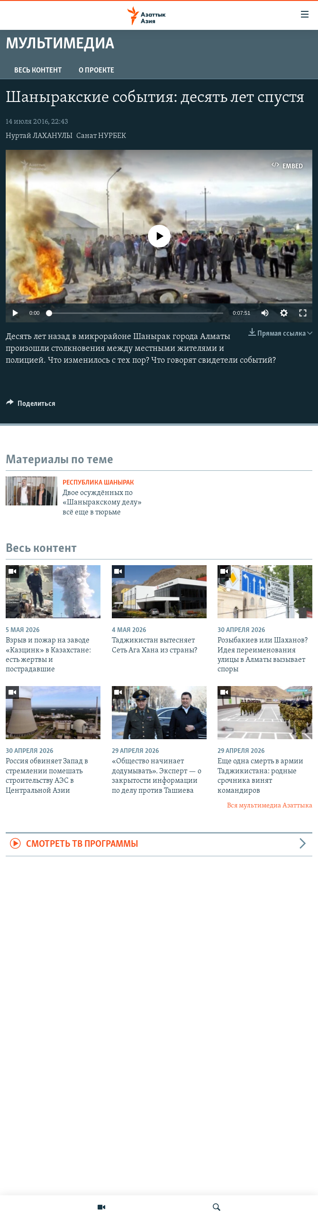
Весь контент (38, 70)
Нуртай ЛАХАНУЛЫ (39, 136)
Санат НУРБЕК (101, 136)
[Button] (30, 406)
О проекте (96, 70)
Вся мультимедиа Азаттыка (269, 805)
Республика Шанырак (98, 482)
